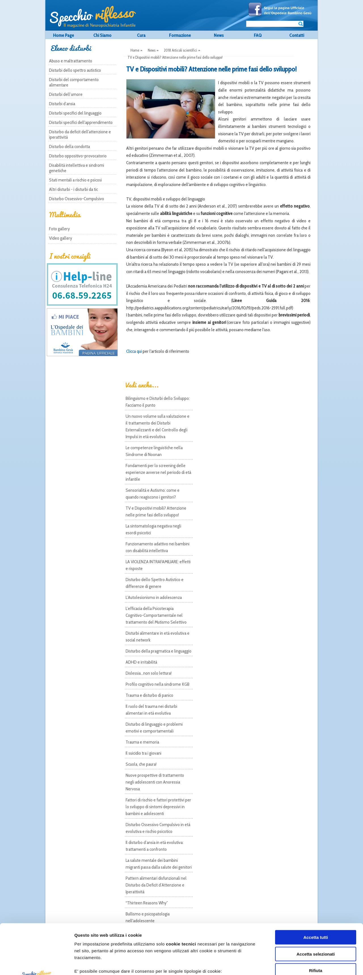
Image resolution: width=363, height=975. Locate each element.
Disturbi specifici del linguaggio (75, 113)
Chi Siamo (102, 35)
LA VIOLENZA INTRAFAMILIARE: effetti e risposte (158, 565)
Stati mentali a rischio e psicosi (75, 180)
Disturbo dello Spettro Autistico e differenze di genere (154, 583)
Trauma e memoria (142, 742)
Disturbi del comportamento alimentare (74, 82)
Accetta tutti (315, 887)
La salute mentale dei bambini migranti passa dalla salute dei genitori (159, 864)
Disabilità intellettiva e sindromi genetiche (76, 167)
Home (134, 50)
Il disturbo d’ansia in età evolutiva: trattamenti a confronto (154, 846)
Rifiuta (315, 920)
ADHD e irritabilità (141, 662)
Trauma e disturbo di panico (149, 695)
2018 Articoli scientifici (180, 50)
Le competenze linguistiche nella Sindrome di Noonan (154, 451)
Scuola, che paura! (141, 764)
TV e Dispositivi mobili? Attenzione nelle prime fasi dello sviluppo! (156, 511)
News (219, 35)
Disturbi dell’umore (66, 94)
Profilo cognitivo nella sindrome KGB (157, 684)
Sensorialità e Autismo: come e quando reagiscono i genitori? (153, 494)
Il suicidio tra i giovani (143, 753)
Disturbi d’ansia (62, 103)
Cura (141, 35)
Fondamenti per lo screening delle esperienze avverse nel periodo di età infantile (158, 472)
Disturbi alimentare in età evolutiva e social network (157, 636)
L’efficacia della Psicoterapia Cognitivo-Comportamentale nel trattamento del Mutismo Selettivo (156, 615)
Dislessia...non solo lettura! (149, 673)
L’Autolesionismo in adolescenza (154, 597)
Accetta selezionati (315, 904)
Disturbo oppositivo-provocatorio (78, 156)
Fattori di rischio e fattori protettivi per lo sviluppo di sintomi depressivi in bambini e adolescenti (158, 806)
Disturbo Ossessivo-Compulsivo (76, 198)
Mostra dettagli (313, 963)
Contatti (296, 35)
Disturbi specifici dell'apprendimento (81, 122)
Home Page (63, 35)
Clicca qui (134, 351)
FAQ (257, 35)
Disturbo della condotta (69, 146)
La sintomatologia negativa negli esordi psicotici (153, 529)
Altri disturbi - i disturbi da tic (73, 189)
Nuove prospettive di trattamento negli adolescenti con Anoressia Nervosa (155, 782)
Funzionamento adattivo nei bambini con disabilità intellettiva (157, 547)
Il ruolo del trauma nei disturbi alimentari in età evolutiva (151, 710)
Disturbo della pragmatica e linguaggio (158, 651)
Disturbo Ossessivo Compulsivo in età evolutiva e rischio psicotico (158, 828)
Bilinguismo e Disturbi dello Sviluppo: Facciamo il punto (158, 402)
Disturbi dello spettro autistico (75, 70)
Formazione (180, 35)
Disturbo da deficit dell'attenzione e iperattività (80, 134)
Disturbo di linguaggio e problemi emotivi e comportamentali (154, 727)
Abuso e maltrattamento (70, 61)
